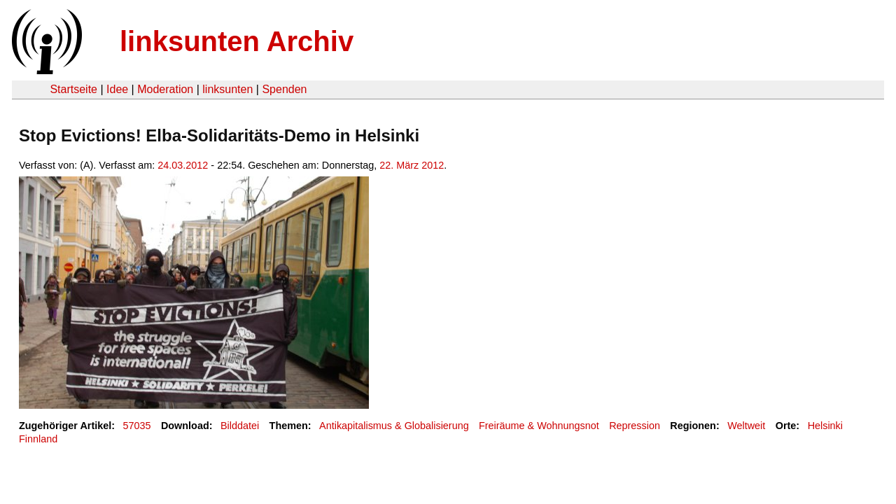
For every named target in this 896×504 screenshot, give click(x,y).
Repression (634, 425)
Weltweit (746, 425)
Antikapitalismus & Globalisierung (394, 425)
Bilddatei (239, 425)
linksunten (227, 89)
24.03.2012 (183, 165)
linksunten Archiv (237, 41)
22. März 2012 (411, 165)
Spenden (284, 89)
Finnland (38, 438)
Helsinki (825, 425)
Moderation (165, 89)
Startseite (73, 89)
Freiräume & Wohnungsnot (539, 425)
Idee (117, 89)
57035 (137, 425)
